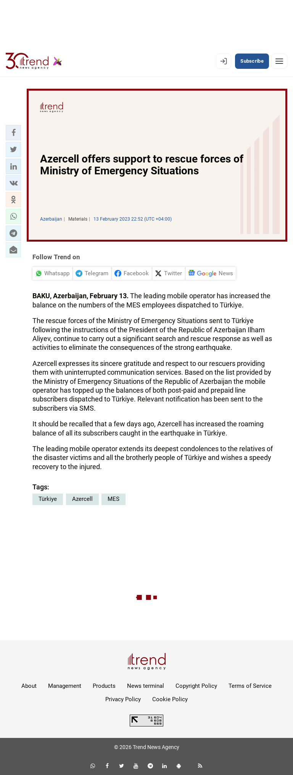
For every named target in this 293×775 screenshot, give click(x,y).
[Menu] (279, 61)
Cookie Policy (170, 699)
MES (113, 499)
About (29, 685)
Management (64, 685)
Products (104, 685)
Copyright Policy (196, 685)
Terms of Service (250, 685)
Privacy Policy (123, 699)
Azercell (82, 499)
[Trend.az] (34, 61)
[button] (13, 133)
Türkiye (48, 499)
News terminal (145, 685)
